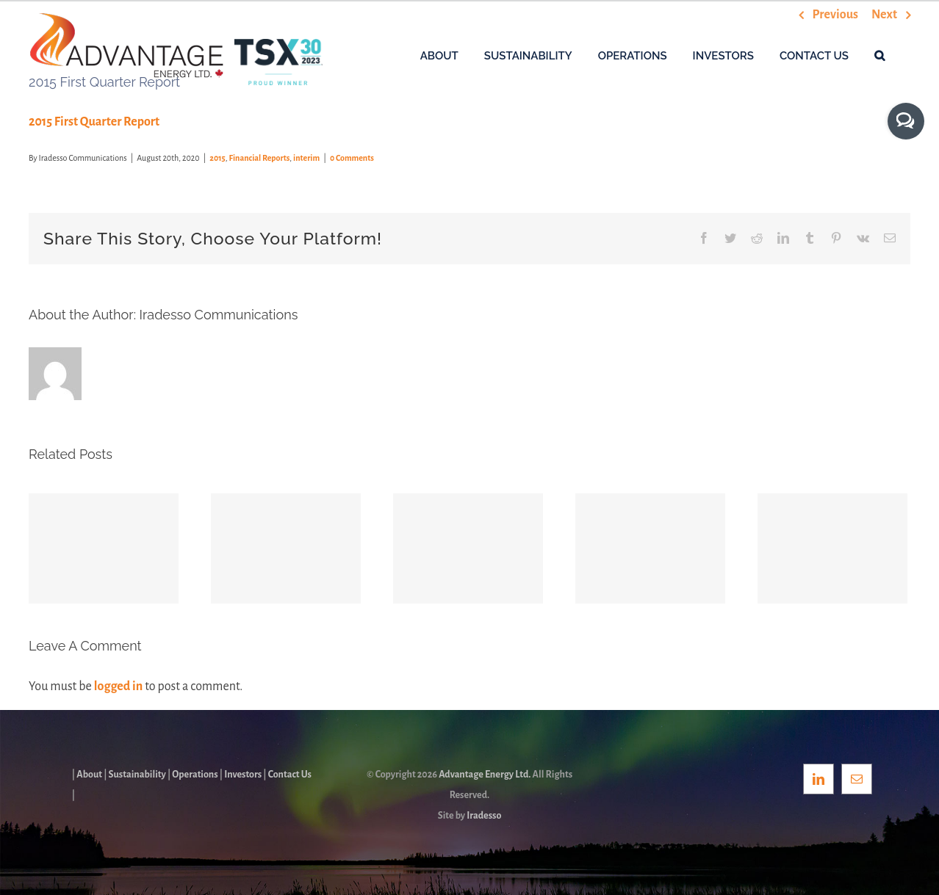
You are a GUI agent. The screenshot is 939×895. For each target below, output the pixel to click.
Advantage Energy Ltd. (484, 774)
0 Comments (352, 157)
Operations (194, 774)
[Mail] (856, 779)
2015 (217, 157)
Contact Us (290, 774)
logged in (118, 686)
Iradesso (484, 816)
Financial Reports (259, 157)
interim (306, 157)
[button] (879, 55)
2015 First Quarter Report (94, 121)
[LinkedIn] (818, 779)
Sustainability (137, 774)
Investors (243, 774)
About (89, 774)
